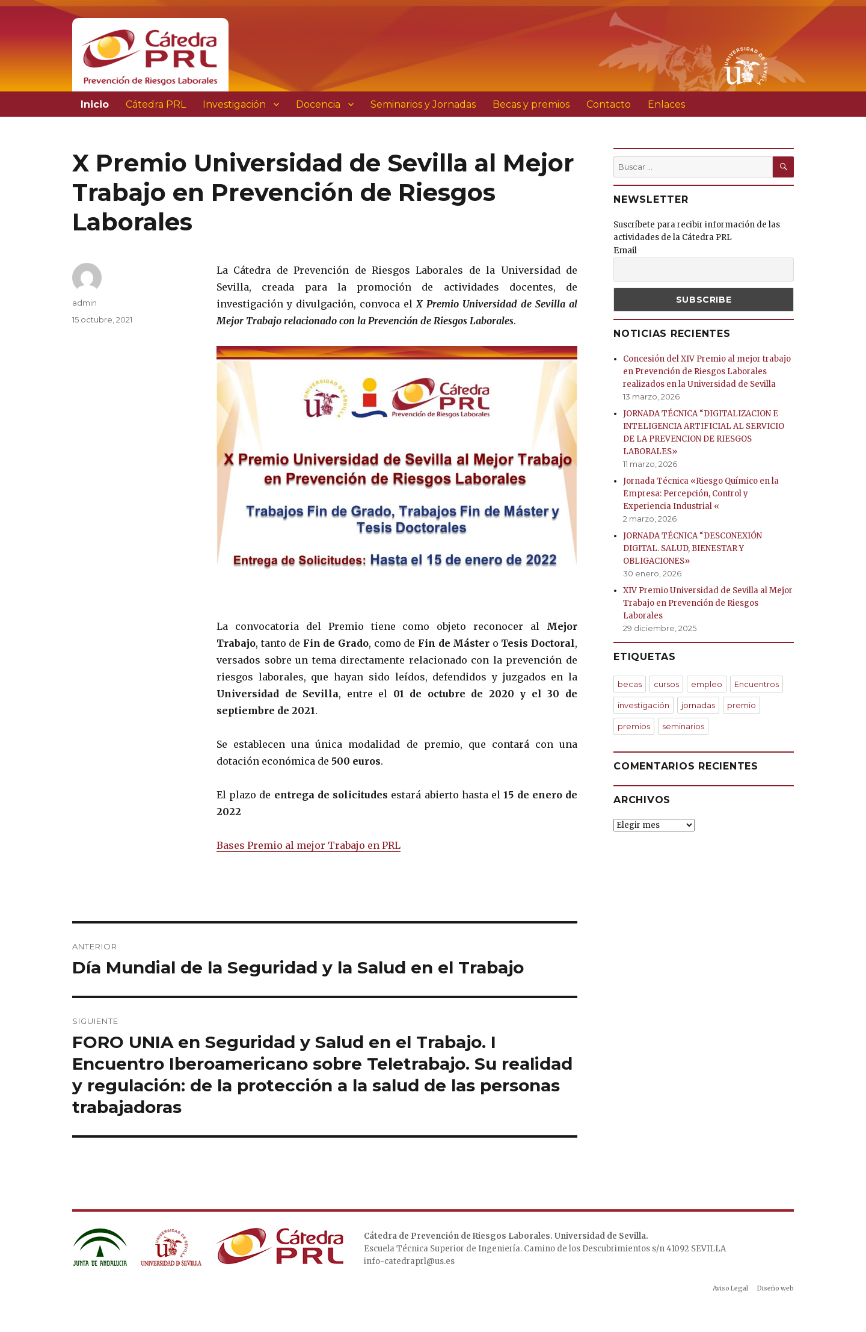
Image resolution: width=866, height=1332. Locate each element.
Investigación (234, 104)
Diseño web (775, 1288)
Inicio (95, 104)
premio (741, 705)
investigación (643, 705)
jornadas (698, 705)
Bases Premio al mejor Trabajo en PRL (308, 845)
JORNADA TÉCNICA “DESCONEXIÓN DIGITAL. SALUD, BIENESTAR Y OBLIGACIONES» (692, 548)
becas (630, 684)
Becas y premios (531, 104)
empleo (706, 684)
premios (634, 726)
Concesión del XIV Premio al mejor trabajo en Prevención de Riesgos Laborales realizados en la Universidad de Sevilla (707, 371)
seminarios (683, 726)
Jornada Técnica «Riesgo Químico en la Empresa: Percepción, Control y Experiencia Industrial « (701, 493)
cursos (666, 684)
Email (625, 250)
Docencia (318, 104)
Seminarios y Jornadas (423, 104)
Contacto (608, 104)
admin (84, 302)
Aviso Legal (730, 1288)
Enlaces (666, 104)
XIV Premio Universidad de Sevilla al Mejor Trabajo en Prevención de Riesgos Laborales (708, 603)
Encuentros (756, 684)
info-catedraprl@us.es (409, 1261)
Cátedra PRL (156, 104)
